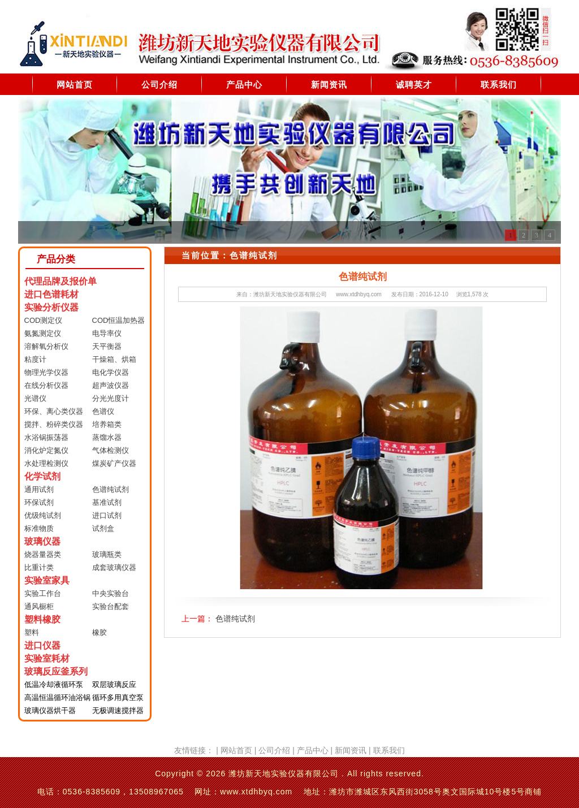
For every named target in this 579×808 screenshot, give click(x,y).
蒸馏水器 (107, 437)
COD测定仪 (43, 320)
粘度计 (35, 359)
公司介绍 (159, 84)
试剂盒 (103, 528)
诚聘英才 (414, 84)
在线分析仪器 (46, 385)
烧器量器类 (42, 554)
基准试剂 (107, 502)
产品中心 (244, 84)
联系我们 (499, 84)
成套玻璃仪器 (114, 567)
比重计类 (39, 567)
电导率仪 (107, 333)
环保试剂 (39, 502)
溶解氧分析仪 (46, 346)
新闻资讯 (329, 84)
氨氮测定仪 (42, 333)
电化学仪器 (110, 372)
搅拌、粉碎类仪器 (53, 424)
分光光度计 (110, 398)
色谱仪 (103, 411)
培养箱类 (107, 424)
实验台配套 (110, 606)
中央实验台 (110, 593)
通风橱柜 (39, 606)
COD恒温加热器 (118, 320)
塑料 (31, 632)
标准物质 (39, 528)
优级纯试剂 (42, 515)
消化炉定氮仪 (46, 450)
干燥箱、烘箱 (114, 359)
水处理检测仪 (46, 463)
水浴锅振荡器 (46, 437)
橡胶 (99, 632)
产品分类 (56, 259)
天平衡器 (107, 346)
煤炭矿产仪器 (114, 463)
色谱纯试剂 (110, 489)
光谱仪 (35, 398)
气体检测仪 (110, 450)
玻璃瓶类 (107, 554)
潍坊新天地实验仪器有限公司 (290, 294)
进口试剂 (107, 515)
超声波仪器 (110, 385)
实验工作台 (42, 593)
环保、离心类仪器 (53, 411)
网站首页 (75, 84)
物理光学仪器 (46, 372)
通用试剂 (39, 489)
